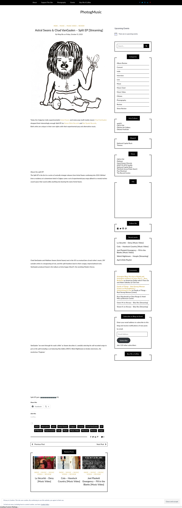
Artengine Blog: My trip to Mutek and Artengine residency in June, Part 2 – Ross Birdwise (132, 278)
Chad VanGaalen (101, 120)
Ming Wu (61, 34)
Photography (61, 2)
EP (102, 427)
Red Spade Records (89, 123)
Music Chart (121, 88)
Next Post (100, 444)
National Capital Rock (124, 143)
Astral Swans (65, 120)
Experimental (50, 430)
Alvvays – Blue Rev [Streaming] (137, 303)
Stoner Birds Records (71, 123)
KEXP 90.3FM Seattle (124, 165)
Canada (81, 427)
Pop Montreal (122, 171)
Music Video (72, 26)
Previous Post (39, 444)
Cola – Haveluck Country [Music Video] (133, 246)
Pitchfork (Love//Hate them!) (127, 169)
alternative (45, 427)
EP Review (38, 430)
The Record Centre (123, 173)
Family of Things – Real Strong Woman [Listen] (132, 291)
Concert (120, 67)
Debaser (120, 161)
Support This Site (47, 2)
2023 (37, 427)
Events (72, 2)
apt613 (119, 123)
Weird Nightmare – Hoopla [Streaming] (132, 256)
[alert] (133, 34)
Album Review (122, 63)
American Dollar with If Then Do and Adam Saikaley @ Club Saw (133, 281)
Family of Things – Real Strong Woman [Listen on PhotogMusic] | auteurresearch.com (131, 288)
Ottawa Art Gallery (123, 127)
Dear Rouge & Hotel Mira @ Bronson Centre (131, 297)
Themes (120, 145)
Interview (120, 76)
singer (101, 430)
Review (81, 26)
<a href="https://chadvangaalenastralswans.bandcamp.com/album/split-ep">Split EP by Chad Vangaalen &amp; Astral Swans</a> (51, 374)
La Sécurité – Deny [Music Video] (130, 243)
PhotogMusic (91, 12)
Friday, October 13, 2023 (74, 34)
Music (62, 26)
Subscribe (124, 340)
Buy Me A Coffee (85, 2)
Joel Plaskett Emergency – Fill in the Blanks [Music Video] (94, 481)
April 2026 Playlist (124, 260)
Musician (85, 430)
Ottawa (119, 96)
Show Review (121, 108)
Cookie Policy (45, 504)
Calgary (72, 427)
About (35, 2)
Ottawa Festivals (123, 129)
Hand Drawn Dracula (124, 163)
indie (56, 26)
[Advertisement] (134, 200)
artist (54, 427)
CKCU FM (120, 125)
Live (118, 80)
